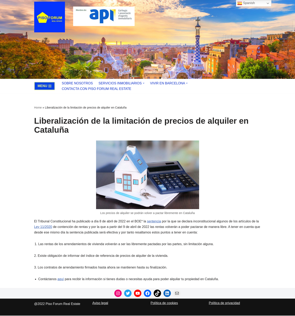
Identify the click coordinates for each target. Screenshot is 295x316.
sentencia (155, 221)
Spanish (246, 3)
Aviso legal (100, 303)
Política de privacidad (224, 303)
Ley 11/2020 (43, 227)
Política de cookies (164, 303)
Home (38, 107)
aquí (61, 279)
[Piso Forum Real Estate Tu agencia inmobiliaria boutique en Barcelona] (50, 17)
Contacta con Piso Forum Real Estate (97, 89)
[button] (144, 83)
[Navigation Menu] (44, 86)
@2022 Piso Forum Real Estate (57, 304)
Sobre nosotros (77, 83)
